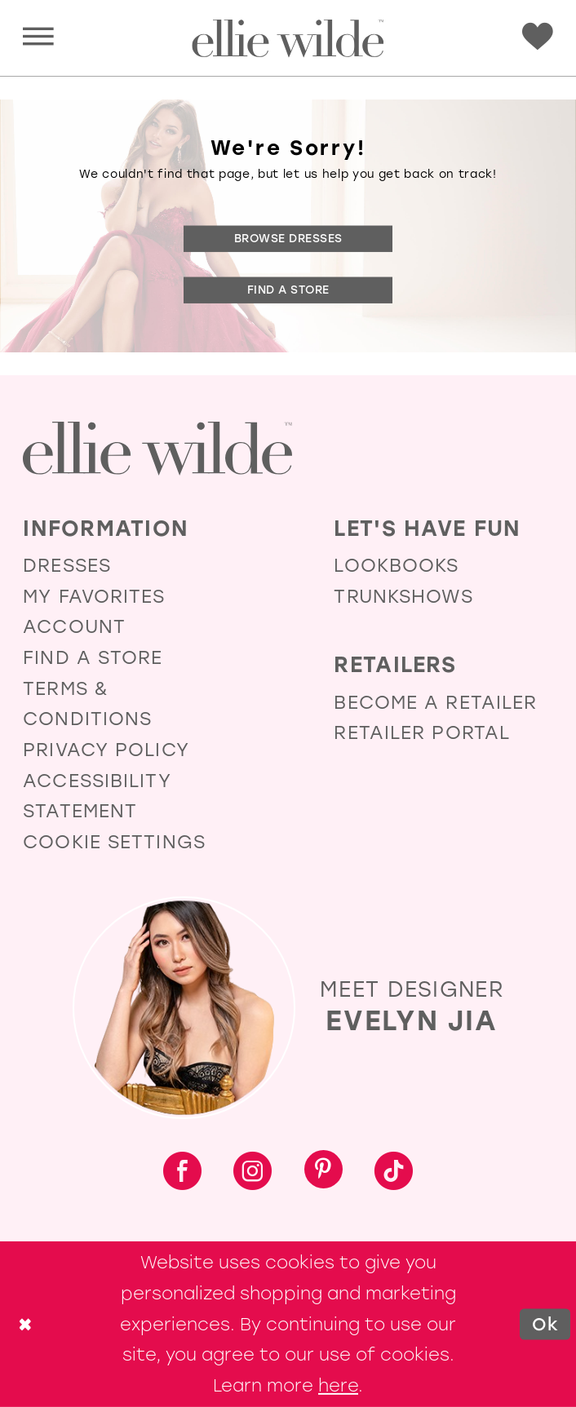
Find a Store (288, 289)
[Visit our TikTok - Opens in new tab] (394, 1172)
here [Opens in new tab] (338, 1385)
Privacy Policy (106, 750)
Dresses (67, 566)
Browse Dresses (288, 238)
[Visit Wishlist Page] (537, 36)
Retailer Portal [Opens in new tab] (422, 733)
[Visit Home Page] (287, 38)
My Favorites (94, 597)
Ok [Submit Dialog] (545, 1323)
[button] (38, 38)
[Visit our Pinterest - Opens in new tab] (323, 1172)
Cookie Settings (114, 842)
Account (74, 627)
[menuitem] (38, 38)
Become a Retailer (435, 703)
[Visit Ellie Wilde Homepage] (157, 449)
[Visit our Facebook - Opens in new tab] (182, 1172)
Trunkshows (403, 597)
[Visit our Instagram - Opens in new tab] (252, 1172)
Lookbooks (396, 566)
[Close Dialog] (25, 1324)
